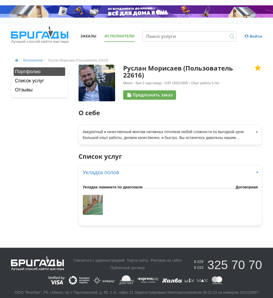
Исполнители (119, 35)
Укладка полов (170, 172)
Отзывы (24, 89)
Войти (253, 36)
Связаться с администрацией (98, 260)
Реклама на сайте (166, 260)
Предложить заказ (150, 95)
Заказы (88, 35)
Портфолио (28, 71)
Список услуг (29, 80)
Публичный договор (127, 268)
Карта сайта (137, 260)
